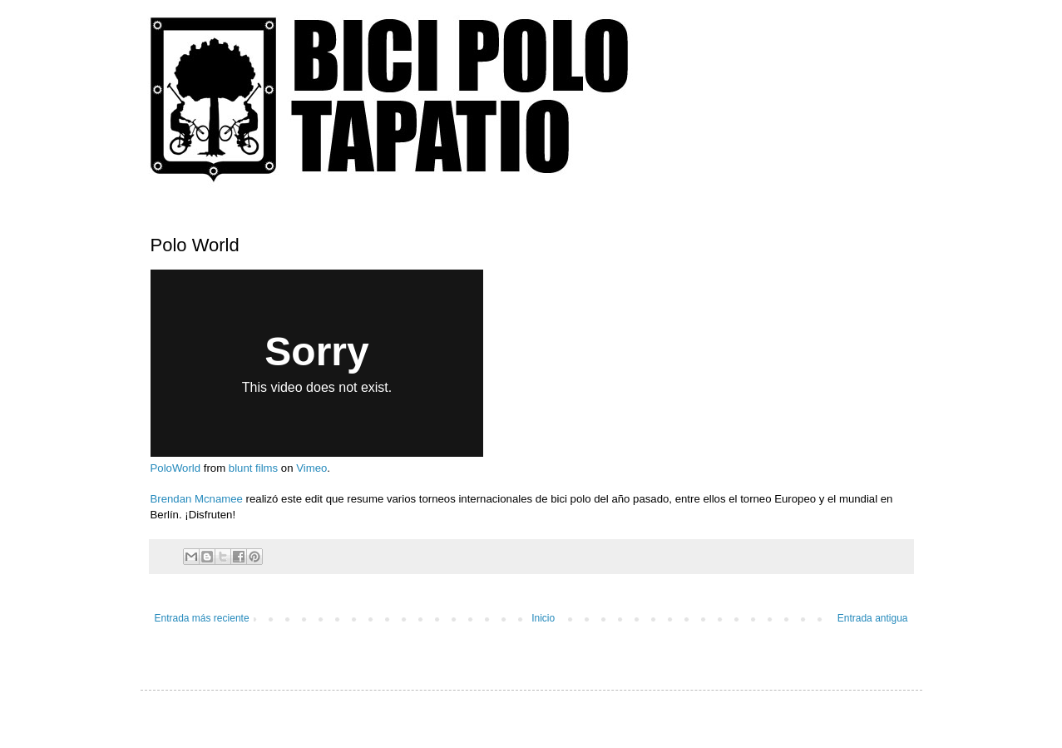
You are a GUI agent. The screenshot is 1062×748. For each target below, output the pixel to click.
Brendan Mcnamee (197, 499)
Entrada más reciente (202, 618)
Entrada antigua (872, 618)
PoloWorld (176, 468)
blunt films (253, 468)
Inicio (543, 618)
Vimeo (311, 468)
